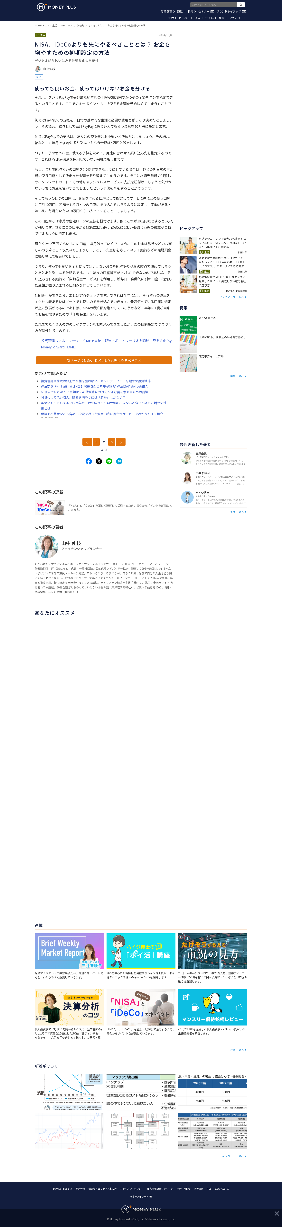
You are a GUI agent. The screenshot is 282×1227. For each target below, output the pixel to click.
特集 (192, 11)
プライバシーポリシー (132, 1188)
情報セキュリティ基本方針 (103, 1188)
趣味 (223, 18)
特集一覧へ (237, 376)
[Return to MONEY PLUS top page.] (56, 7)
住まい (210, 18)
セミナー (206, 11)
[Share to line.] (109, 461)
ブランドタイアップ (231, 11)
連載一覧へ (237, 1049)
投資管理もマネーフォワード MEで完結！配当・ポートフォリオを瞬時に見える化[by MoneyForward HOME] (106, 343)
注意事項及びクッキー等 (160, 1188)
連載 (181, 11)
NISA (38, 76)
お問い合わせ (183, 1188)
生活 (172, 18)
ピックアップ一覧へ (231, 297)
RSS (209, 1188)
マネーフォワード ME (141, 1196)
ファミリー (237, 18)
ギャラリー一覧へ (233, 1156)
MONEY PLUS (42, 25)
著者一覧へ (237, 511)
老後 (199, 18)
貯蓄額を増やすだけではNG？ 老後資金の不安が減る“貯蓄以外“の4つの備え (94, 386)
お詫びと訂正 (222, 1188)
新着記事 (168, 11)
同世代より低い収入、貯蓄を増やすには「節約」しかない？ (83, 397)
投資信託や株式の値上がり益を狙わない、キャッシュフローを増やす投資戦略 (96, 381)
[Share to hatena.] (119, 461)
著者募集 (198, 1188)
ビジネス (185, 18)
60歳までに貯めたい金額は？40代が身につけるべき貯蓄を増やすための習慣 (94, 392)
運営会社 (80, 1188)
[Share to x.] (99, 461)
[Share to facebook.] (89, 461)
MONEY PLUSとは (62, 1188)
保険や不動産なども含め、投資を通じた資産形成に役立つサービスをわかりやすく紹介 (102, 413)
